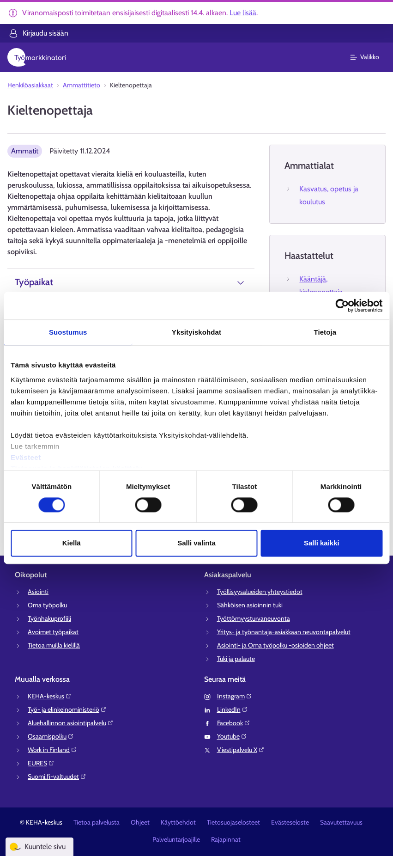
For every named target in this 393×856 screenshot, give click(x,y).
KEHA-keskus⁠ (50, 696)
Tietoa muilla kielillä (54, 645)
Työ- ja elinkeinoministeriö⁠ (67, 709)
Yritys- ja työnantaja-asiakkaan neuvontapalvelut (284, 632)
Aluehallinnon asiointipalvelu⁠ (71, 723)
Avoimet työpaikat (53, 632)
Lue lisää (243, 12)
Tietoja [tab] (325, 332)
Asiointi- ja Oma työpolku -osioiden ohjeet (275, 645)
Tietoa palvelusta (96, 822)
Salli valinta (196, 543)
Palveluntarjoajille (176, 839)
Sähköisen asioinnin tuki (250, 605)
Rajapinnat (226, 839)
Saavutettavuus (341, 822)
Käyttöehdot (178, 822)
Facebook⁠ (233, 723)
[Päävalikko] (370, 57)
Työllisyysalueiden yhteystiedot (259, 591)
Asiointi (38, 591)
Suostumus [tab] (68, 332)
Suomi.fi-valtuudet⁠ (57, 776)
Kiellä (71, 543)
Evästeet (26, 457)
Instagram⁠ (234, 696)
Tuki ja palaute (236, 658)
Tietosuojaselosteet (233, 822)
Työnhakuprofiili (49, 618)
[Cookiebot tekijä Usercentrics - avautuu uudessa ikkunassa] (342, 305)
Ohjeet (140, 822)
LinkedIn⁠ (232, 709)
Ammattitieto (81, 85)
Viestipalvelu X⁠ (241, 750)
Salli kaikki (321, 543)
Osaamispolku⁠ (51, 736)
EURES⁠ (41, 763)
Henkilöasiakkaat (30, 85)
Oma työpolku (47, 605)
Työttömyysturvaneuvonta (253, 618)
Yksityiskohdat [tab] (196, 332)
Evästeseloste (290, 822)
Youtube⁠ (232, 736)
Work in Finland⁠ (52, 750)
